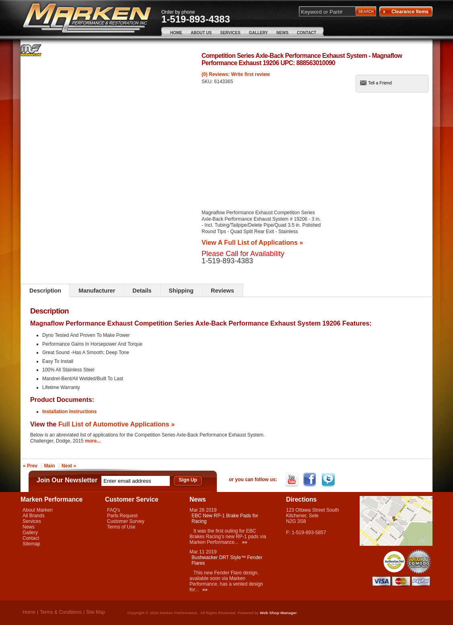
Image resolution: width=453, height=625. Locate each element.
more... (93, 441)
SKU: (208, 81)
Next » (69, 466)
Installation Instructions (69, 411)
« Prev (30, 466)
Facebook (310, 480)
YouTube (292, 480)
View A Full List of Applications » (252, 242)
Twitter (328, 480)
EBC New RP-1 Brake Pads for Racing (224, 518)
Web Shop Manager (278, 613)
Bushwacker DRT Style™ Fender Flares (226, 560)
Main (49, 466)
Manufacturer (96, 290)
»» (244, 542)
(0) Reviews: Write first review (236, 74)
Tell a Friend (380, 82)
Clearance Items (405, 11)
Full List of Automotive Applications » (116, 424)
